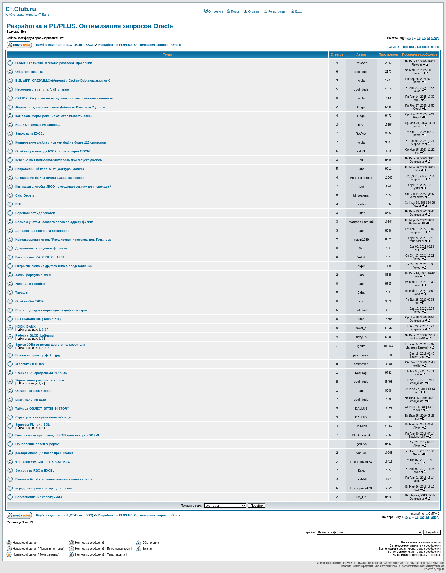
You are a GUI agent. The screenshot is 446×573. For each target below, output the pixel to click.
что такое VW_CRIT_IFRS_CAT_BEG (42, 461)
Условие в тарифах (30, 283)
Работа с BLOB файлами (34, 335)
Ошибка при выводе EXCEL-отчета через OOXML (53, 151)
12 (423, 38)
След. (435, 38)
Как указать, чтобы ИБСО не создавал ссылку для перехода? (63, 186)
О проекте (213, 11)
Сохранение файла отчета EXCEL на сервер (49, 177)
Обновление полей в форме (37, 444)
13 (428, 38)
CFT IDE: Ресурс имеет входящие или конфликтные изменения (64, 98)
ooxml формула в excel (33, 275)
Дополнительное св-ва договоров (42, 230)
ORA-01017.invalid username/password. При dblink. (54, 63)
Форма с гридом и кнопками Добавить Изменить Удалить (60, 107)
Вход (296, 11)
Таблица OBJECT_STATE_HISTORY (42, 408)
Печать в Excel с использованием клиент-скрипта (54, 479)
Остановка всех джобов (33, 390)
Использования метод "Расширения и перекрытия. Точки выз (63, 239)
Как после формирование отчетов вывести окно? (54, 116)
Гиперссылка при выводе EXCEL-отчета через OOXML (57, 435)
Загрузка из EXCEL (29, 133)
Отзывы (251, 11)
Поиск (233, 11)
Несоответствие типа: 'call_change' (42, 89)
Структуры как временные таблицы (43, 417)
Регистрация (275, 11)
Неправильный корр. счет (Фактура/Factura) (49, 169)
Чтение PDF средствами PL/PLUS (41, 373)
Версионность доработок (35, 213)
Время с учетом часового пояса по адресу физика (54, 222)
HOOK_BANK (25, 326)
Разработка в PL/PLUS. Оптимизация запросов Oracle (90, 26)
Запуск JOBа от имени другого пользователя (50, 344)
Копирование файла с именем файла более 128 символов (60, 142)
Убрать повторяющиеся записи (39, 380)
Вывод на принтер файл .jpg (37, 355)
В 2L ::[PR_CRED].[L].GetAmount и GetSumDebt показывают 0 (62, 80)
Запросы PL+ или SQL (32, 424)
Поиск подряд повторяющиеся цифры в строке (52, 310)
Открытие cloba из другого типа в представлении (53, 266)
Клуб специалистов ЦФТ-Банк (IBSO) (64, 44)
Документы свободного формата (41, 248)
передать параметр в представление (44, 488)
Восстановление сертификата (38, 497)
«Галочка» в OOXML (30, 364)
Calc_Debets (24, 195)
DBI (18, 204)
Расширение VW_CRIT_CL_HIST (39, 257)
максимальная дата (30, 399)
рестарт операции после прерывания (44, 453)
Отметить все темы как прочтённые (414, 46)
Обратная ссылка (29, 71)
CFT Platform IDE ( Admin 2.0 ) (38, 319)
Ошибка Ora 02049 (29, 301)
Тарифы (21, 292)
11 (418, 38)
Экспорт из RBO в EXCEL (34, 470)
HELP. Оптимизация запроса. (37, 124)
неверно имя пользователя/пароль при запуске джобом (58, 160)
